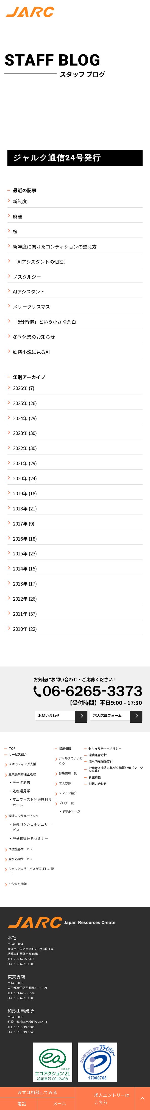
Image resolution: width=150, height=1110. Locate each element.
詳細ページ (71, 811)
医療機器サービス (21, 849)
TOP (12, 748)
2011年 (20, 614)
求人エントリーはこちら (111, 1098)
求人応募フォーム (107, 715)
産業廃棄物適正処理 (22, 774)
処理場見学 (21, 790)
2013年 (20, 583)
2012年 (20, 598)
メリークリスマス (31, 306)
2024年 (20, 418)
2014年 (20, 568)
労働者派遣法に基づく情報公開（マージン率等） (115, 769)
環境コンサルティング (23, 816)
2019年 (20, 493)
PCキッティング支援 (22, 764)
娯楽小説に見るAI (31, 352)
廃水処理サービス (21, 859)
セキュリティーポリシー (104, 748)
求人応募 (65, 783)
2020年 (20, 478)
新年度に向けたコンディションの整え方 (55, 246)
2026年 (20, 388)
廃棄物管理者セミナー (30, 838)
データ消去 (21, 782)
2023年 (20, 433)
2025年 (20, 403)
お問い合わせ (49, 715)
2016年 (20, 538)
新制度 (20, 201)
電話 (21, 1103)
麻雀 (17, 216)
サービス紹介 (18, 754)
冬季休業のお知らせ (34, 337)
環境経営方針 (97, 755)
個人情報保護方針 (100, 761)
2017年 (20, 523)
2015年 (20, 553)
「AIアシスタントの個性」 (40, 261)
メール (59, 1103)
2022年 (20, 448)
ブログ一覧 (66, 803)
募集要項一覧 (68, 773)
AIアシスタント (29, 291)
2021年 (20, 463)
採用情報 (65, 748)
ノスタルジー (27, 276)
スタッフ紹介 (68, 793)
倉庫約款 (94, 777)
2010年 (20, 629)
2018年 (20, 508)
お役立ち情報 (18, 884)
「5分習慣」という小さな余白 (44, 321)
